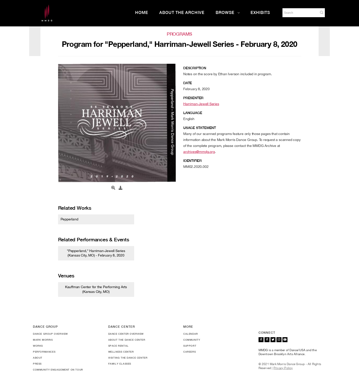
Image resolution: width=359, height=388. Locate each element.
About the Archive (181, 12)
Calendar (190, 333)
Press (37, 363)
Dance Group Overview (50, 333)
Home (141, 12)
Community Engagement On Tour (58, 369)
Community (191, 339)
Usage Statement (199, 128)
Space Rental (118, 345)
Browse (228, 12)
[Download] (120, 188)
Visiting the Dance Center (128, 357)
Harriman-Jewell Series (201, 104)
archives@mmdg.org (199, 152)
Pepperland (69, 219)
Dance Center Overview (126, 333)
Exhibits (260, 12)
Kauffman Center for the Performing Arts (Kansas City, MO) (96, 289)
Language (192, 113)
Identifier (192, 161)
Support (189, 345)
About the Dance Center (126, 339)
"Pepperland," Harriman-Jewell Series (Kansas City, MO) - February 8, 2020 (96, 253)
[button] (321, 12)
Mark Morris (43, 339)
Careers (189, 351)
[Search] (299, 12)
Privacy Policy (283, 368)
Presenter (193, 98)
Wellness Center (121, 351)
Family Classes (119, 363)
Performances (44, 351)
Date (187, 83)
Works (38, 345)
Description (194, 68)
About (37, 357)
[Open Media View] (113, 188)
